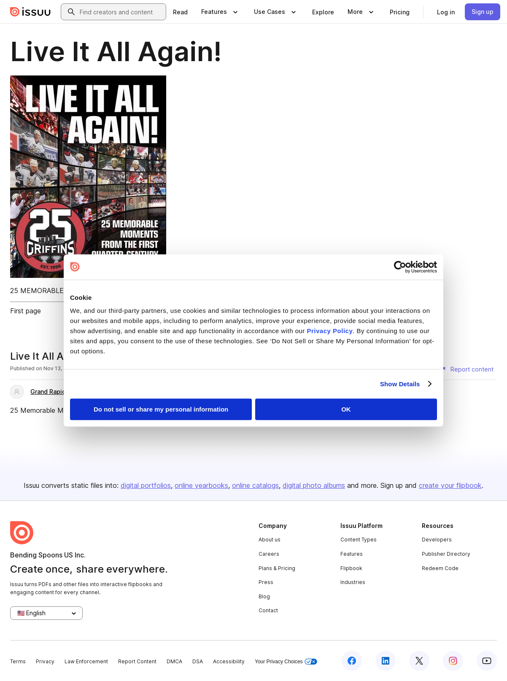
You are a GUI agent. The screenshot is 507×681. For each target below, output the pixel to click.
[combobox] (121, 12)
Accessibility (229, 661)
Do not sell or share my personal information (161, 409)
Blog (264, 596)
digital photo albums (314, 485)
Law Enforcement (86, 661)
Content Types (358, 539)
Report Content (137, 661)
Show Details (400, 384)
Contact (268, 610)
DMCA (174, 661)
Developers (437, 539)
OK (346, 409)
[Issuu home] (30, 11)
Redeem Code (440, 568)
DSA (197, 661)
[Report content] (467, 369)
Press (266, 582)
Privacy (45, 661)
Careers (269, 554)
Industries (352, 582)
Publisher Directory (446, 554)
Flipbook (351, 568)
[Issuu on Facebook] (352, 661)
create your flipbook (450, 485)
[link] (180, 11)
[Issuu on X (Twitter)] (419, 661)
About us (269, 539)
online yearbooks (201, 485)
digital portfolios (146, 485)
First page (25, 311)
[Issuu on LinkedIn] (385, 661)
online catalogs (255, 485)
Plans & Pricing (277, 568)
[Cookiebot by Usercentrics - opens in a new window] (400, 267)
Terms (18, 661)
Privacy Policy (330, 330)
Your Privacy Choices (286, 662)
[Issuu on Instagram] (453, 661)
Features (351, 554)
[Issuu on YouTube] (487, 661)
